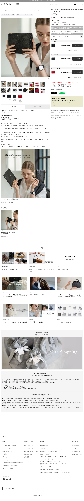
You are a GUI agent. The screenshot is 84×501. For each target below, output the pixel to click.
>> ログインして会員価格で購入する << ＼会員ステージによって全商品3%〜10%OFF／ (63, 23)
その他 (56, 112)
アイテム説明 (12, 106)
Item (56, 110)
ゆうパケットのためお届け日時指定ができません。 (63, 33)
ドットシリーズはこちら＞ (7, 202)
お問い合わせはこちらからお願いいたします (51, 461)
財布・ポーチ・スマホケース (11, 10)
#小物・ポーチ (5, 14)
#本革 (13, 14)
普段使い (57, 115)
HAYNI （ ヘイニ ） (59, 117)
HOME (2, 10)
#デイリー (19, 14)
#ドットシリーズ (28, 14)
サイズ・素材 (37, 106)
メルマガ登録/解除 (9, 488)
